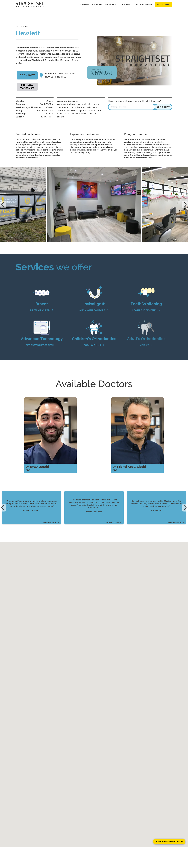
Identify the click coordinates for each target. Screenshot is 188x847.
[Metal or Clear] (41, 310)
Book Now (163, 4)
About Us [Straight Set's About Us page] (97, 4)
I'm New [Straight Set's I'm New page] (83, 4)
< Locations (22, 26)
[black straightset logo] (30, 4)
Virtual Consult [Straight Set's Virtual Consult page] (143, 4)
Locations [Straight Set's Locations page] (126, 4)
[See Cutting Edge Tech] (42, 345)
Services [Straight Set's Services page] (110, 4)
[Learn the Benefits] (146, 310)
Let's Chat (163, 107)
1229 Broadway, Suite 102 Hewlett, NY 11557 (60, 75)
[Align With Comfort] (94, 310)
